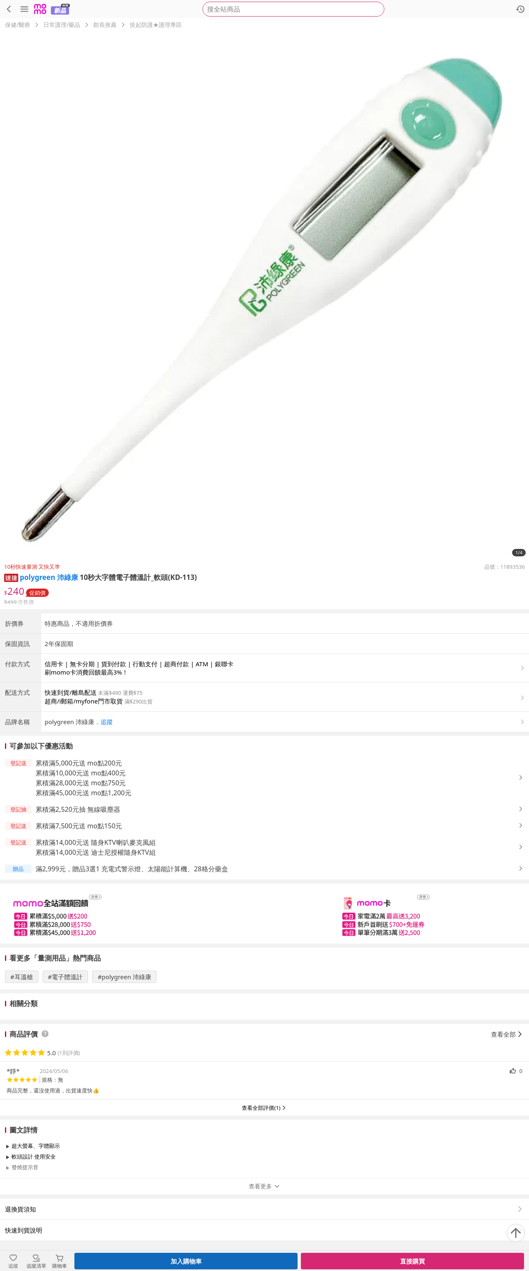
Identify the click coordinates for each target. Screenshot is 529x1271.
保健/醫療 (17, 25)
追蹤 (106, 722)
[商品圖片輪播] (264, 295)
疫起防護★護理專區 (156, 25)
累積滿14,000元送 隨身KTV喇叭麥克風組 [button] (96, 842)
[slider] (264, 914)
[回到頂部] (516, 1233)
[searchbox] (293, 9)
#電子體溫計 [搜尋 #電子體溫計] (65, 977)
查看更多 (264, 1186)
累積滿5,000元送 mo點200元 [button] (79, 763)
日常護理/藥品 (61, 25)
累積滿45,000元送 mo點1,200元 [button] (83, 792)
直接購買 (412, 1261)
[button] (11, 577)
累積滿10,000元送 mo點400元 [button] (81, 772)
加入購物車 (186, 1261)
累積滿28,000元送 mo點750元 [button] (81, 782)
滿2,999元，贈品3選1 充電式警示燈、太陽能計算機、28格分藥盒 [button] (132, 868)
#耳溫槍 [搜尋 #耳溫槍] (21, 977)
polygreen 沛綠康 (49, 577)
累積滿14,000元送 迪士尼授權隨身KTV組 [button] (96, 852)
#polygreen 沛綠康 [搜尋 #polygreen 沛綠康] (124, 977)
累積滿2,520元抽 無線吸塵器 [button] (78, 809)
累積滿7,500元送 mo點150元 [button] (79, 825)
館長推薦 (105, 25)
